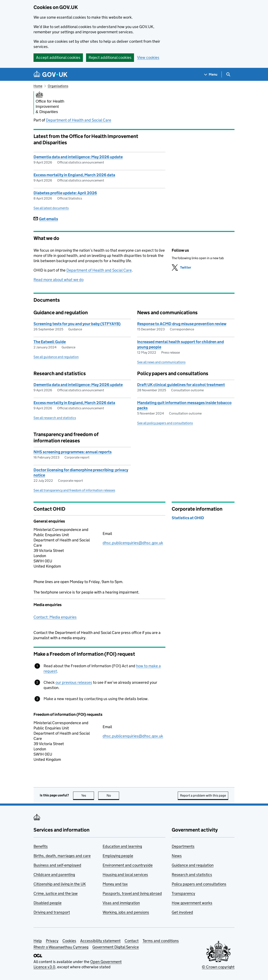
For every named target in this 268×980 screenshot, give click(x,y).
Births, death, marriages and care (62, 855)
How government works (192, 902)
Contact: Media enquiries (55, 617)
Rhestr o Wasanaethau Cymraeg (61, 947)
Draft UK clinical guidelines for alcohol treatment (181, 384)
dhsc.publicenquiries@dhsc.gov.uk (133, 542)
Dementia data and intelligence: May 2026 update (78, 157)
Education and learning (122, 846)
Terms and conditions (161, 940)
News (177, 855)
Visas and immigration (121, 902)
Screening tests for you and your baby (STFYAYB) (77, 323)
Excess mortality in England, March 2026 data (74, 175)
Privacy (52, 940)
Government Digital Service (115, 947)
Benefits (41, 846)
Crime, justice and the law (56, 893)
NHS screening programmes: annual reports (73, 451)
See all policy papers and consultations (165, 423)
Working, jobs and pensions (126, 912)
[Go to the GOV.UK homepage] (50, 74)
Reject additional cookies (110, 57)
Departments (183, 846)
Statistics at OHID (188, 517)
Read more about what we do (59, 279)
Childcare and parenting (54, 874)
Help (38, 940)
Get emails (46, 218)
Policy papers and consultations (199, 884)
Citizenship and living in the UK (60, 884)
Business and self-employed (57, 865)
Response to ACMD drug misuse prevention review (181, 323)
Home (38, 86)
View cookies (148, 57)
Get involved (182, 912)
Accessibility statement (100, 940)
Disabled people (48, 902)
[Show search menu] (228, 74)
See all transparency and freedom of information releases (74, 490)
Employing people (118, 855)
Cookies (69, 940)
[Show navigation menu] (211, 74)
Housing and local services (125, 874)
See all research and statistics (55, 418)
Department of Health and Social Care (78, 120)
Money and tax (115, 884)
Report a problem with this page (203, 795)
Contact (132, 940)
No (113, 795)
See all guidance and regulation (56, 357)
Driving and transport (52, 912)
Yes (87, 795)
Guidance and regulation (193, 865)
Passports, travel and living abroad (132, 893)
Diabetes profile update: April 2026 (65, 193)
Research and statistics (192, 874)
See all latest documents (51, 208)
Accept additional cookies (58, 57)
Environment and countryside (128, 865)
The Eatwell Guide (50, 341)
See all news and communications (161, 362)
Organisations (58, 86)
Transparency (183, 893)
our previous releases (73, 682)
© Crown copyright (218, 967)
